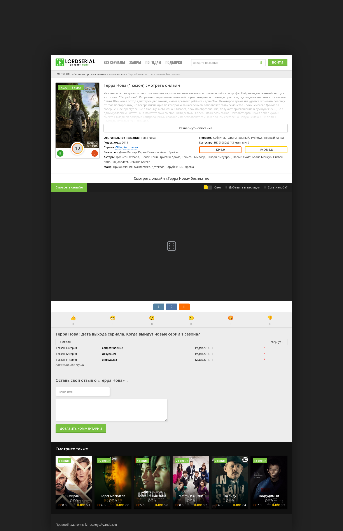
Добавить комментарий (81, 428)
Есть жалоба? (275, 187)
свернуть (276, 342)
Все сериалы (114, 62)
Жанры (135, 62)
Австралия (130, 147)
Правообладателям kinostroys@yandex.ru (86, 524)
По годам (153, 62)
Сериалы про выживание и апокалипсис (99, 74)
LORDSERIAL (63, 74)
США (118, 147)
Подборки (173, 62)
